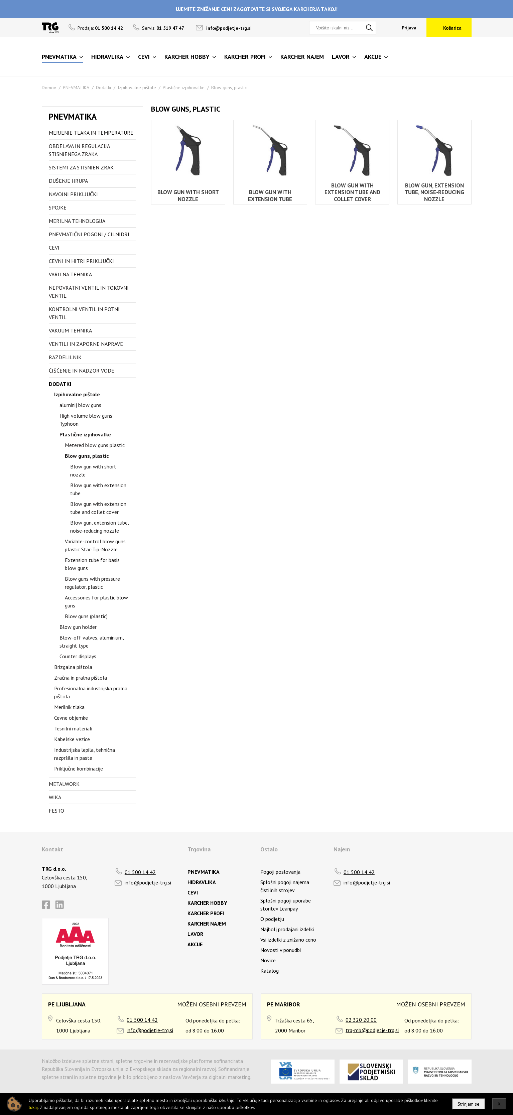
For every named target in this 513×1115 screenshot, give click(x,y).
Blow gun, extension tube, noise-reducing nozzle (99, 526)
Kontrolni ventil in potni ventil (84, 313)
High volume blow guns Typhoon (85, 419)
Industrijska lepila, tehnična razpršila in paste (84, 753)
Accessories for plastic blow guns (96, 601)
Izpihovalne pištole (137, 88)
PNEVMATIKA (76, 88)
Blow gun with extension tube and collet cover (98, 508)
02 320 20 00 (361, 1019)
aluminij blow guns (80, 405)
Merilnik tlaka (69, 707)
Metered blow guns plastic (95, 445)
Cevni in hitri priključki (81, 261)
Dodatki (103, 88)
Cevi (54, 247)
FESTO (56, 810)
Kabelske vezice (72, 739)
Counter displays (77, 656)
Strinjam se (469, 1104)
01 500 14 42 (140, 872)
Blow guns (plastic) (86, 616)
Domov (49, 88)
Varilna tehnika (70, 274)
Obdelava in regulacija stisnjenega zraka (79, 150)
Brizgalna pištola (73, 667)
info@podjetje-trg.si (229, 28)
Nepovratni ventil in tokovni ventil (89, 291)
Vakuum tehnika (70, 330)
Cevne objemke (71, 717)
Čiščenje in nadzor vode (81, 370)
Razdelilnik (65, 357)
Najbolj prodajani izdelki (287, 929)
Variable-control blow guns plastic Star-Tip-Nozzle (95, 545)
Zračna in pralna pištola (80, 677)
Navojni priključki (73, 194)
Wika (55, 797)
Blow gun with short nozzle (93, 470)
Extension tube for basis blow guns (92, 564)
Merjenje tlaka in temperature (91, 132)
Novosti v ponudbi (280, 950)
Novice (268, 960)
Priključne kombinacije (78, 768)
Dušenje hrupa (68, 180)
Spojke (58, 207)
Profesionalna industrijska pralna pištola (90, 692)
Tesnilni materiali (73, 728)
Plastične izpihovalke (184, 88)
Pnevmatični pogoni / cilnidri (89, 234)
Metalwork (64, 784)
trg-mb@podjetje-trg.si (372, 1030)
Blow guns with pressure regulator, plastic (92, 582)
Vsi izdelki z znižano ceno (288, 939)
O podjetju (272, 919)
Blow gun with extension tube (98, 489)
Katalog (269, 970)
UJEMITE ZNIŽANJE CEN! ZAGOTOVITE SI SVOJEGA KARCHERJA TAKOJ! (257, 9)
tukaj (33, 1107)
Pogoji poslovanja (280, 871)
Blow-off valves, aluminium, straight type (91, 641)
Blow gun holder (78, 626)
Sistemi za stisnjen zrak (81, 167)
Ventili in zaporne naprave (86, 343)
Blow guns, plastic (229, 88)
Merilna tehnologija (77, 221)
